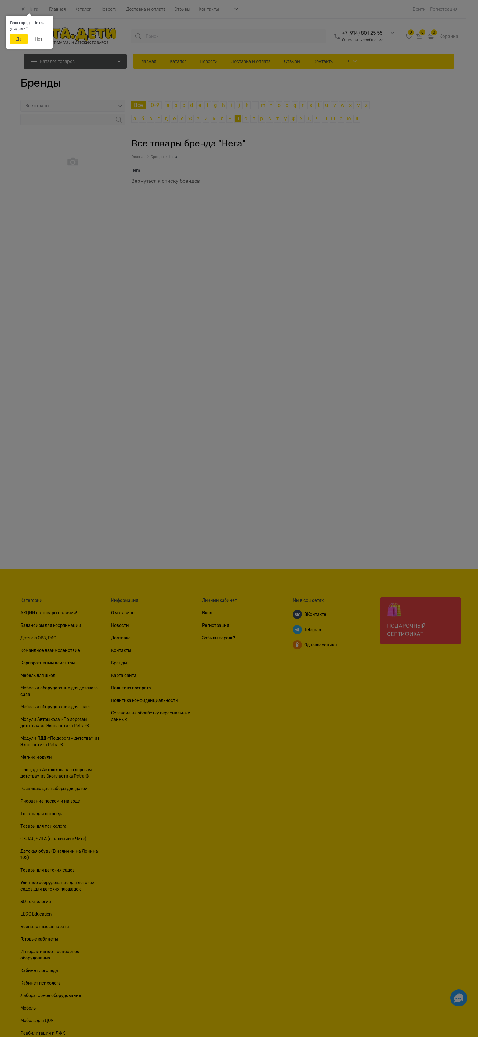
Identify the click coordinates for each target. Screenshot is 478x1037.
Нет (38, 39)
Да (19, 39)
